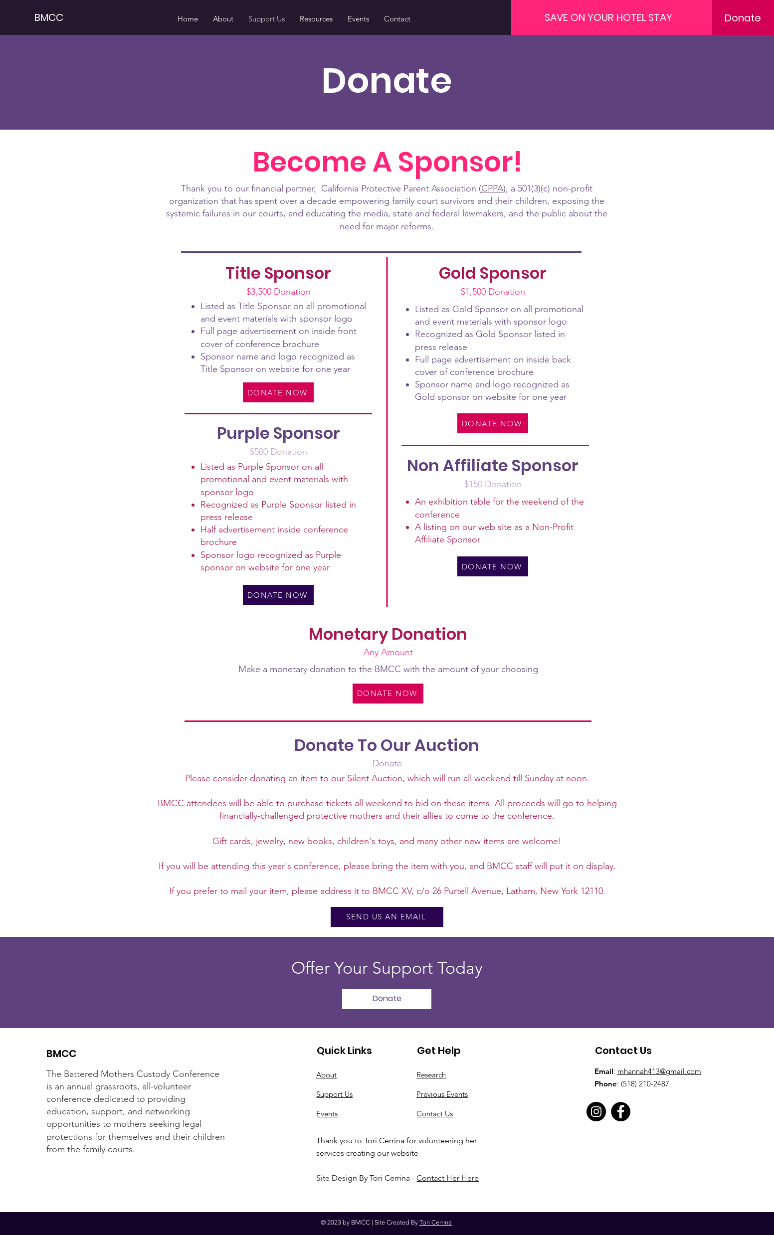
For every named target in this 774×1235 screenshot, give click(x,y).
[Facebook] (620, 1111)
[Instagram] (596, 1111)
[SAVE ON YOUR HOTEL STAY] (608, 17)
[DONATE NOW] (278, 392)
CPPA (492, 188)
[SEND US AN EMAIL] (387, 917)
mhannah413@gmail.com (659, 1071)
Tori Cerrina (435, 1222)
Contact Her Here (447, 1178)
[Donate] (743, 18)
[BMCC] (59, 17)
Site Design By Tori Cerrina (364, 1178)
